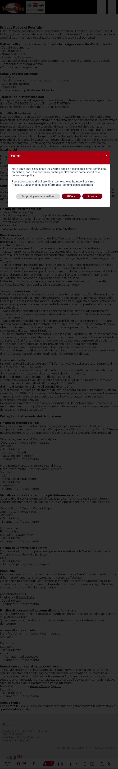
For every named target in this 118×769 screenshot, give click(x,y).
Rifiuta (71, 196)
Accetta (92, 196)
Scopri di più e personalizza (38, 196)
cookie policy (26, 175)
